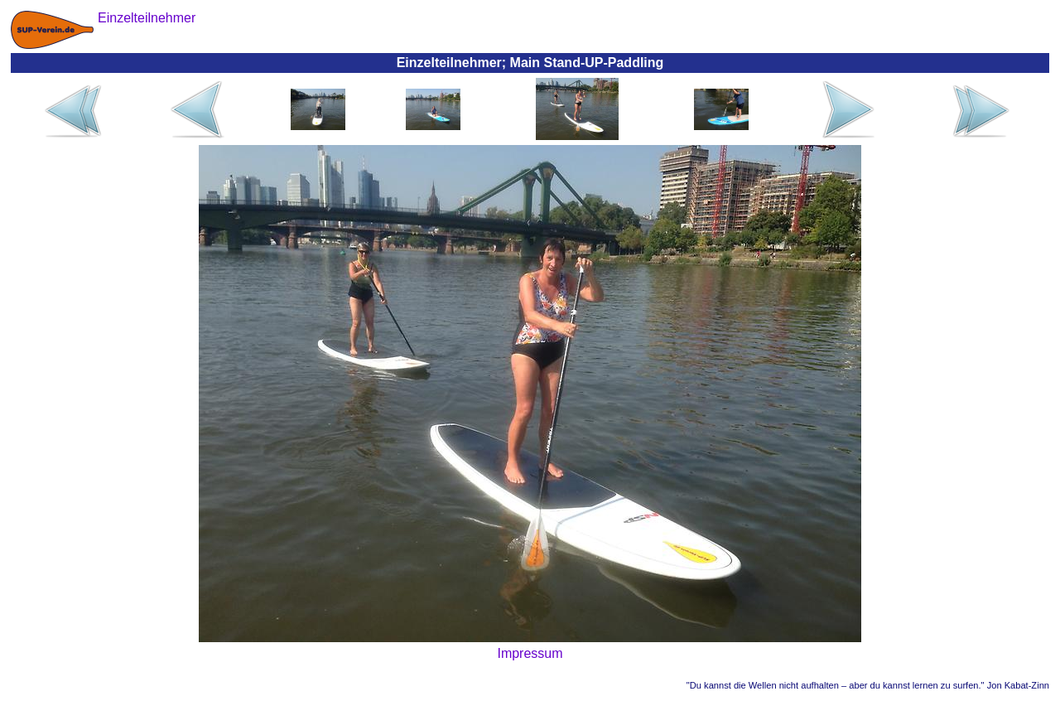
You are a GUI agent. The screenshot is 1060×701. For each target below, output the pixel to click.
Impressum (529, 653)
